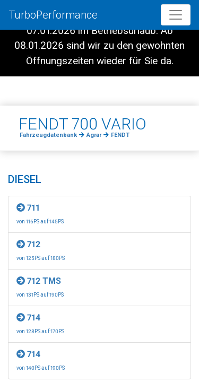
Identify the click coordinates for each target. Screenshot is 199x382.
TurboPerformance (53, 14)
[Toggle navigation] (176, 14)
